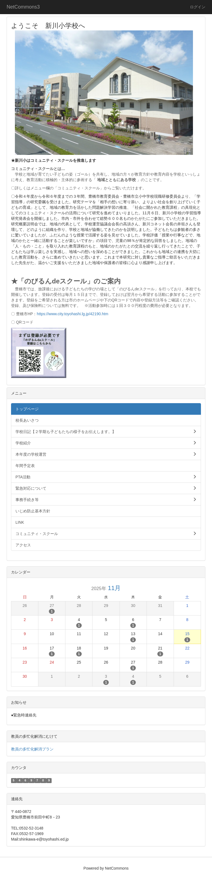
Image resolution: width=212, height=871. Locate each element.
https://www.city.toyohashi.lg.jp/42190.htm (72, 314)
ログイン (197, 7)
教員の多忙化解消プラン (32, 749)
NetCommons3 (23, 7)
